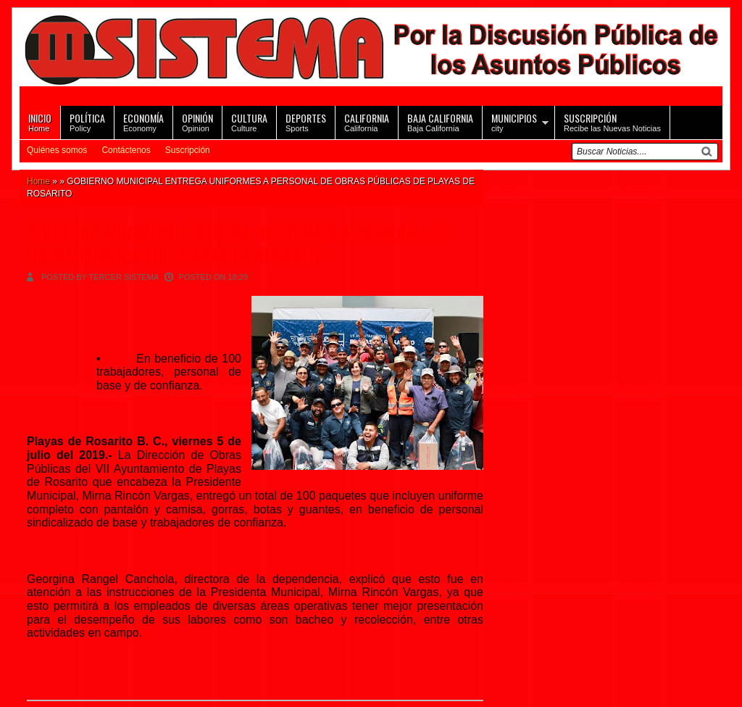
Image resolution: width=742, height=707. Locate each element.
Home (39, 121)
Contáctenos (125, 150)
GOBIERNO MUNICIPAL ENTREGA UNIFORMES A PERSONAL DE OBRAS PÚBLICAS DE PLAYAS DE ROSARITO (239, 243)
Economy (143, 121)
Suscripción (187, 150)
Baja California (440, 121)
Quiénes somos (57, 150)
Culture (249, 121)
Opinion (197, 121)
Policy (87, 121)
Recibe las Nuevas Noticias (612, 121)
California (366, 121)
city (514, 121)
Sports (305, 121)
